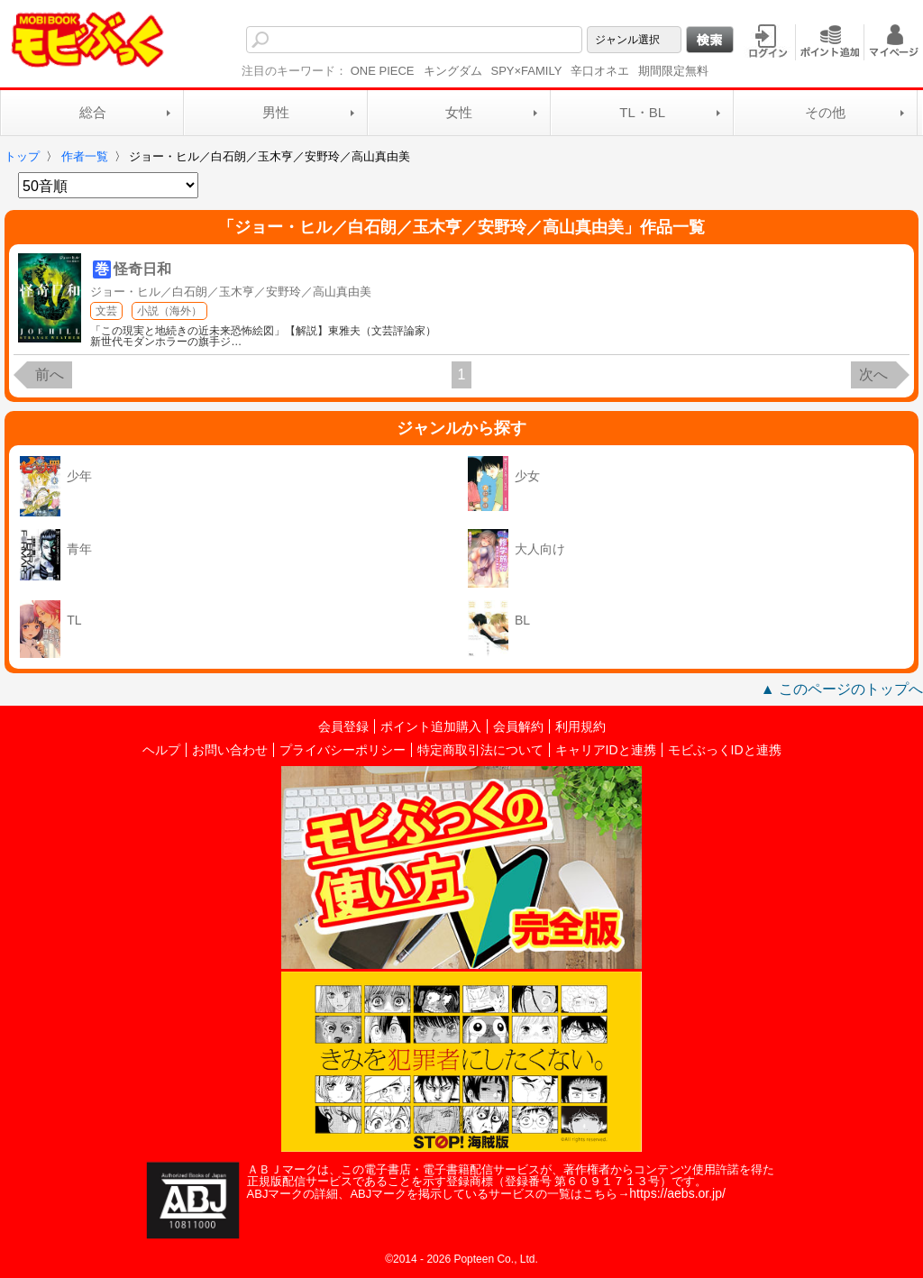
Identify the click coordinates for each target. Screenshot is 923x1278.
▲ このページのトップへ (842, 689)
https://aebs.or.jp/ (677, 1193)
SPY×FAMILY (526, 71)
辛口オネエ (600, 71)
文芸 (106, 311)
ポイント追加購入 (430, 726)
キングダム (453, 71)
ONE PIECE (383, 71)
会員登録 (343, 726)
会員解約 (518, 726)
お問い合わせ (230, 750)
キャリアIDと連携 (605, 750)
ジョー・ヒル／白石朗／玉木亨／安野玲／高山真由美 (230, 291)
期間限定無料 (673, 71)
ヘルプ (161, 750)
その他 (825, 112)
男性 (275, 112)
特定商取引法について (480, 750)
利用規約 (580, 726)
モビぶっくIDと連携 (724, 750)
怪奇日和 (142, 269)
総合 (92, 112)
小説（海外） (169, 311)
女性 (458, 112)
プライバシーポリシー (342, 750)
